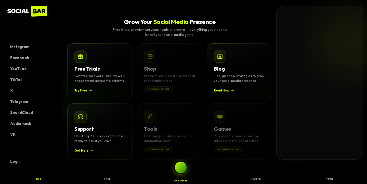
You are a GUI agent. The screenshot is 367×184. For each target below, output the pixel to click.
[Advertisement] (315, 82)
